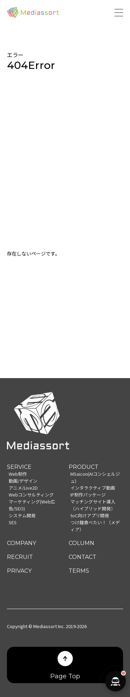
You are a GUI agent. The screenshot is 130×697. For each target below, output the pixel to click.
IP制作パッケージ (88, 494)
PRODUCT (83, 467)
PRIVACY (19, 571)
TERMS (79, 571)
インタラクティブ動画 (92, 487)
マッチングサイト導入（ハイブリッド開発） (92, 505)
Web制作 (18, 474)
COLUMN (81, 543)
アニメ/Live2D (23, 487)
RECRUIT (20, 557)
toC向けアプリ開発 (89, 515)
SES (13, 522)
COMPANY (21, 543)
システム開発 (22, 515)
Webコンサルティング (31, 494)
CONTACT (82, 557)
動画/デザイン (23, 480)
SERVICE (19, 467)
